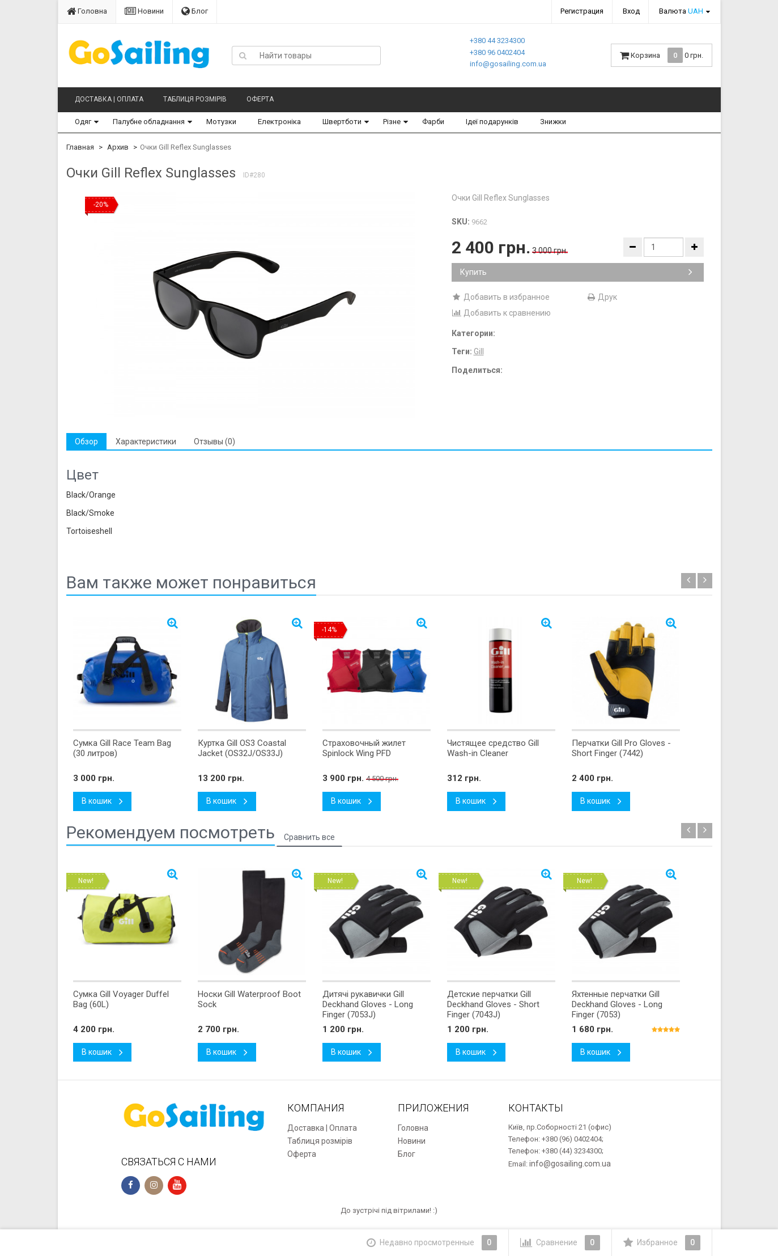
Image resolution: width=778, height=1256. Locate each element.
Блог (194, 11)
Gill (479, 351)
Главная (80, 147)
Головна (87, 11)
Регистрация (581, 11)
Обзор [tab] (86, 441)
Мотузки (221, 121)
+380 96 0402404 (497, 52)
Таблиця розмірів (195, 99)
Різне (392, 121)
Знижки (553, 121)
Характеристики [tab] (146, 441)
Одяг (83, 121)
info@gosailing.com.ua (508, 64)
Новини (144, 11)
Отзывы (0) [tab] (214, 441)
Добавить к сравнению (501, 312)
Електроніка (279, 121)
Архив (118, 147)
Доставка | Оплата (109, 99)
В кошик (102, 800)
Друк (601, 297)
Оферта (260, 99)
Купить (576, 272)
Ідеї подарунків (492, 121)
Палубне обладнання (149, 121)
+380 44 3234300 (497, 40)
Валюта (681, 11)
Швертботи (342, 121)
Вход (631, 11)
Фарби (433, 121)
